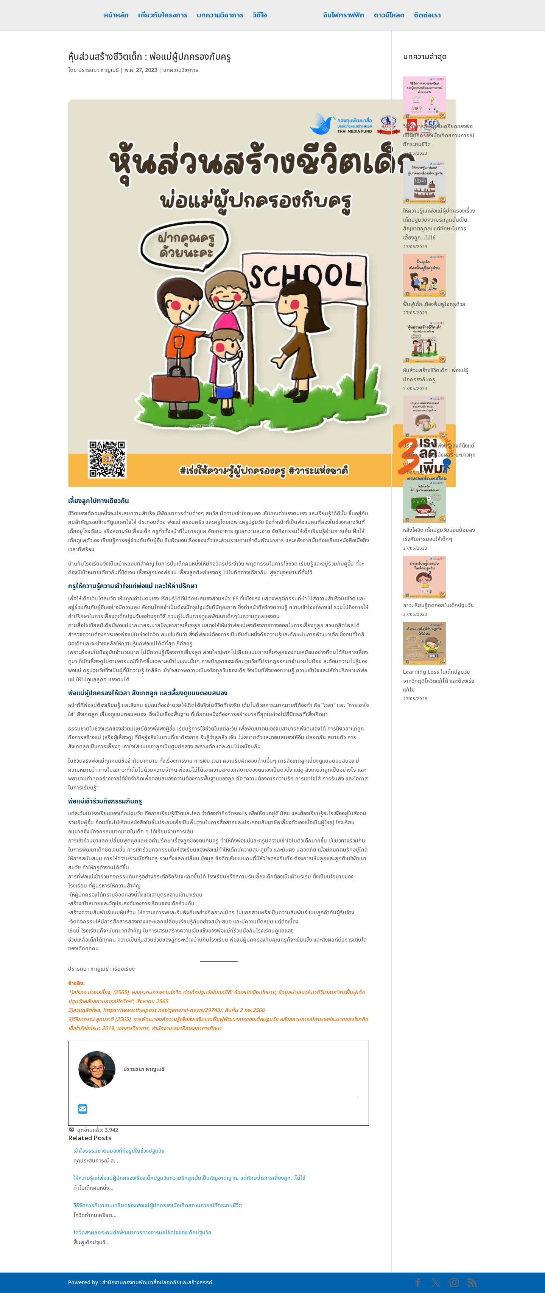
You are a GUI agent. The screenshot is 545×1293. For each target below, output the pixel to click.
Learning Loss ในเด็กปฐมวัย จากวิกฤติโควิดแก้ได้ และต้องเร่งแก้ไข (438, 681)
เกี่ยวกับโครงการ (165, 16)
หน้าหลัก (118, 16)
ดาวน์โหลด (387, 16)
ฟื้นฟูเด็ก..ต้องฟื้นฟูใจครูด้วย (435, 304)
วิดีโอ (262, 16)
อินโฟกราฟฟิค (341, 16)
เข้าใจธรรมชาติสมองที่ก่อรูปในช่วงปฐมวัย (119, 1151)
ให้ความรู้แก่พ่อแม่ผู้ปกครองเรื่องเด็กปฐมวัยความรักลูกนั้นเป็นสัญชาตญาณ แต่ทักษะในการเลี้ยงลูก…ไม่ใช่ (189, 1178)
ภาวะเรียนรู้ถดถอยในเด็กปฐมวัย (439, 605)
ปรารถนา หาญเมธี (98, 70)
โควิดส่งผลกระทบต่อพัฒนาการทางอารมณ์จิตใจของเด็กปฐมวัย (142, 1233)
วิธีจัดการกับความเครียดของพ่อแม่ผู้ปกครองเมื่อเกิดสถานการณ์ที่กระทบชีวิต (158, 1205)
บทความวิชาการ (222, 16)
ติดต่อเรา (425, 16)
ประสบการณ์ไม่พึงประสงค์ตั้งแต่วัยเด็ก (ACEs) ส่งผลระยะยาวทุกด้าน (439, 455)
